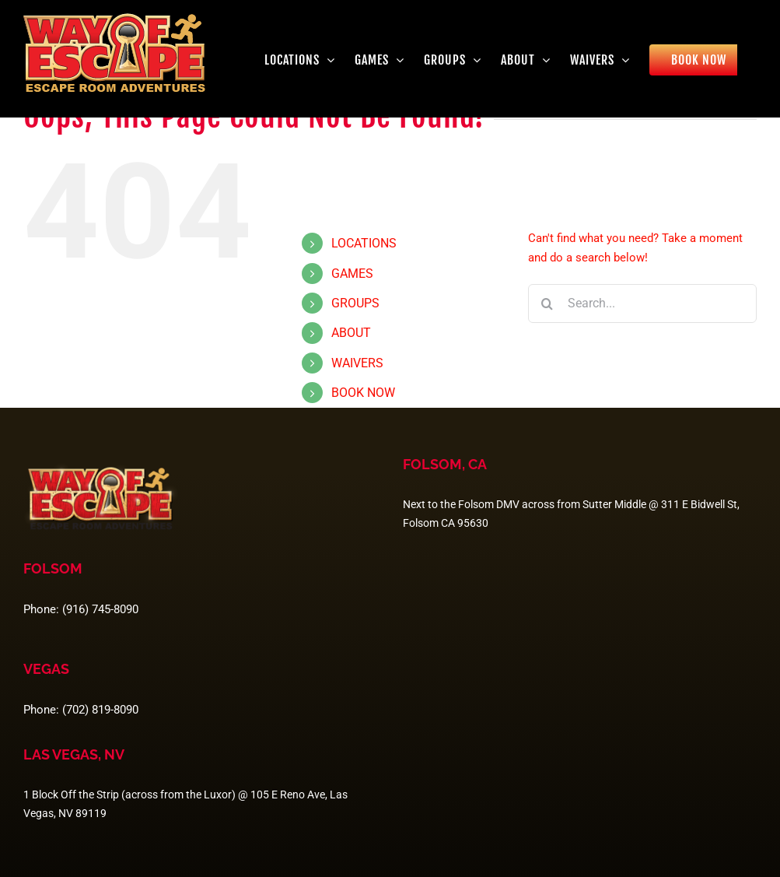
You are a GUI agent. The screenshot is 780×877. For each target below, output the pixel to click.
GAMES (352, 273)
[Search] (547, 303)
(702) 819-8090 (100, 710)
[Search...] (642, 303)
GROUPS (355, 303)
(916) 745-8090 (100, 609)
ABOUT (351, 332)
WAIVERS (357, 363)
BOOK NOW (363, 392)
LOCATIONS (364, 243)
